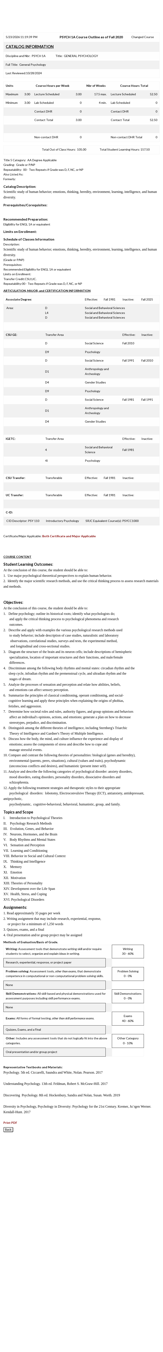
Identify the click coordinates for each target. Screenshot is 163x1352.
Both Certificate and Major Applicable (69, 536)
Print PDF (10, 1122)
